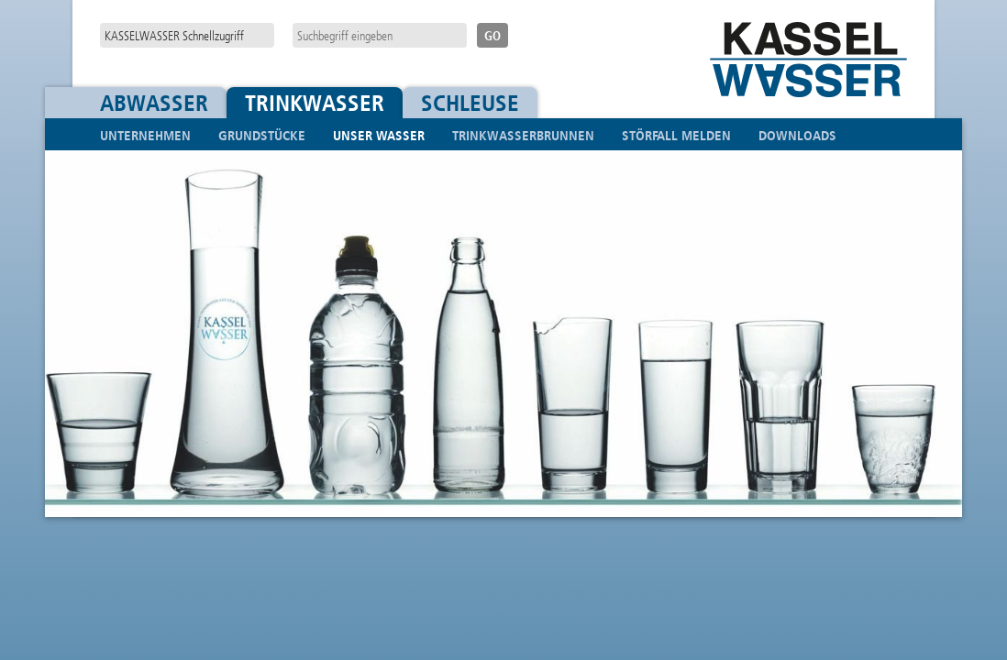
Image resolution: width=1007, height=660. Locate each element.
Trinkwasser (314, 102)
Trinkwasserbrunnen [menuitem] (523, 135)
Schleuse (470, 102)
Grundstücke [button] (261, 135)
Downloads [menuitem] (797, 135)
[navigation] (187, 35)
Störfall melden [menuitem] (676, 135)
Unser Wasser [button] (379, 135)
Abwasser (154, 102)
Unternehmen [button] (145, 135)
